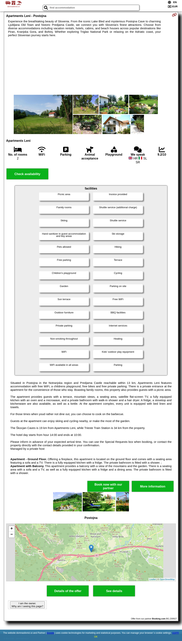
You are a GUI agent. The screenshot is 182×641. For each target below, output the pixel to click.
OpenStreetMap (167, 579)
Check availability (27, 174)
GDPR (175, 633)
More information (152, 486)
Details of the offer (67, 591)
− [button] (11, 535)
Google (50, 633)
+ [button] (11, 529)
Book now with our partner (108, 486)
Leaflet (152, 579)
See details (114, 591)
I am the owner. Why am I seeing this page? (27, 605)
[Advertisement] (91, 66)
